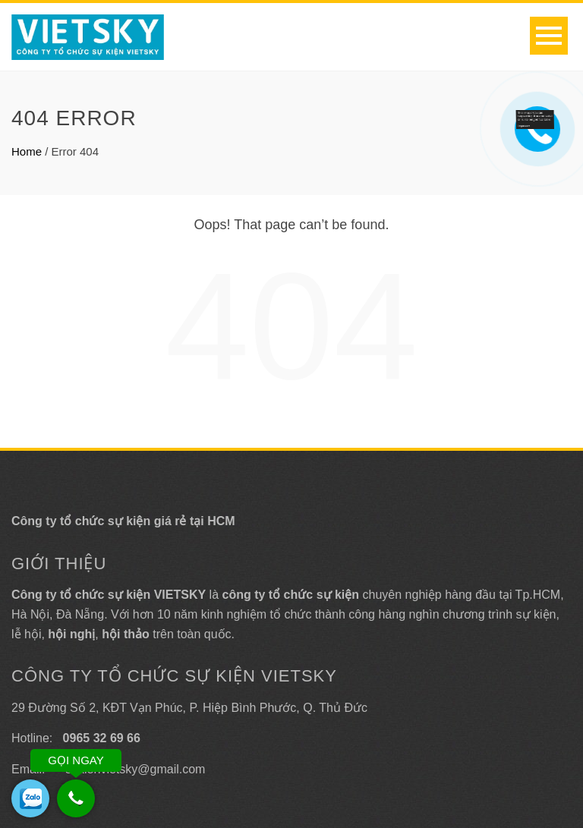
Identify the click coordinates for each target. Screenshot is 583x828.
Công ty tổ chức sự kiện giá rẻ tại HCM (123, 521)
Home (26, 151)
